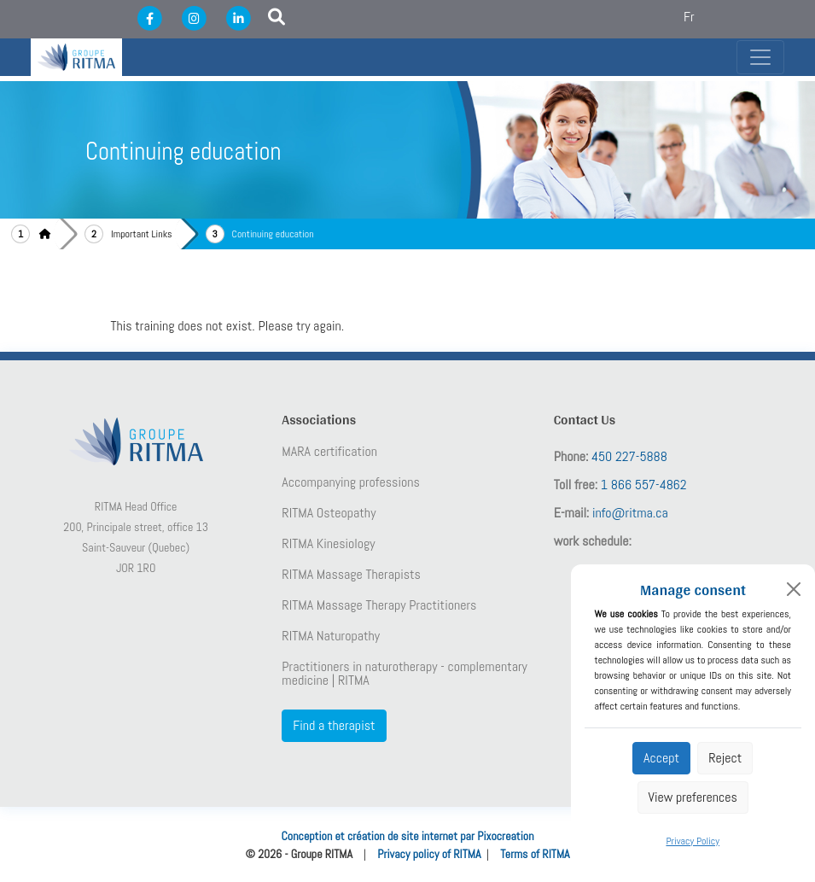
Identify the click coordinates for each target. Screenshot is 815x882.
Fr (689, 17)
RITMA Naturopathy (331, 636)
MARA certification (329, 452)
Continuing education (273, 234)
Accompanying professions (350, 482)
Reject (725, 758)
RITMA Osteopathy (328, 513)
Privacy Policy (692, 841)
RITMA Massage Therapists (351, 574)
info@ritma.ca (630, 513)
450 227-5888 (629, 456)
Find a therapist (334, 725)
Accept (661, 758)
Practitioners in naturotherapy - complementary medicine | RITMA (404, 673)
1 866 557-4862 (644, 485)
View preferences (693, 797)
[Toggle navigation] (760, 57)
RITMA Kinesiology (328, 544)
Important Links (141, 234)
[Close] (793, 589)
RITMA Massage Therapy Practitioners (379, 605)
